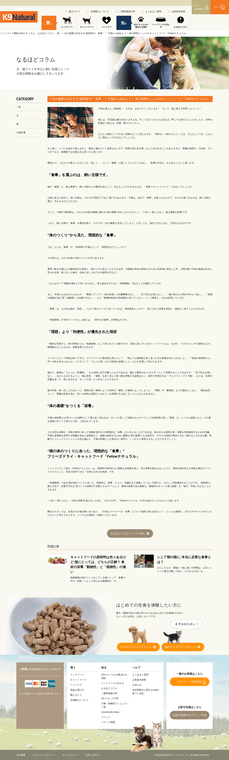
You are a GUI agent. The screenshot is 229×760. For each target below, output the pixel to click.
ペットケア (106, 27)
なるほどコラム (46, 33)
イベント (105, 717)
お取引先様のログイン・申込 (190, 715)
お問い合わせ (92, 755)
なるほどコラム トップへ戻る (127, 533)
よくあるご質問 (153, 11)
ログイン (198, 7)
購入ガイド (74, 11)
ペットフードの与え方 (161, 25)
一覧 (18, 107)
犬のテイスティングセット (136, 647)
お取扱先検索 (178, 11)
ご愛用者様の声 (127, 11)
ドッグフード (67, 27)
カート (217, 7)
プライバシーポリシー (44, 755)
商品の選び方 (77, 690)
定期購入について (100, 11)
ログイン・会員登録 (189, 681)
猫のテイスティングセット (180, 647)
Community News (110, 712)
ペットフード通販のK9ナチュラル (17, 33)
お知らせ (136, 685)
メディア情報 (108, 722)
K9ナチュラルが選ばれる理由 (141, 25)
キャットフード (87, 27)
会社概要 (21, 755)
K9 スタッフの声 (109, 698)
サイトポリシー (70, 755)
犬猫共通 (21, 132)
